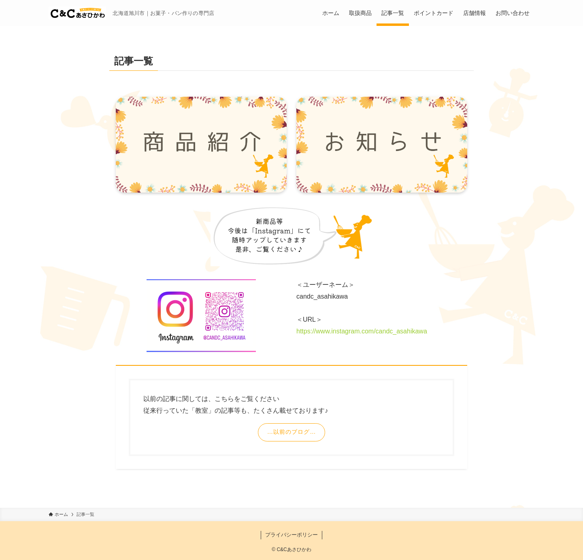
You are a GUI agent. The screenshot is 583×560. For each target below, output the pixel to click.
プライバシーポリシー (291, 535)
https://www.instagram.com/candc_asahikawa (361, 331)
